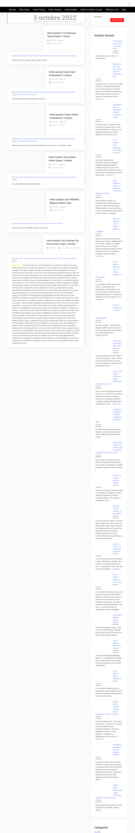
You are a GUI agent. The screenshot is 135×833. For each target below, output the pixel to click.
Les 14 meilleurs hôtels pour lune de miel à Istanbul (117, 579)
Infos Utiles (24, 9)
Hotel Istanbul (55, 9)
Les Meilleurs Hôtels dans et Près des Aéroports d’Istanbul (117, 750)
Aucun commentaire (55, 43)
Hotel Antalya (71, 9)
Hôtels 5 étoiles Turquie (91, 9)
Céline (62, 40)
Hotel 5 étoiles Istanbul (31, 56)
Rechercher (98, 17)
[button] (129, 3)
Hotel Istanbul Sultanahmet (47, 92)
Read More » (100, 99)
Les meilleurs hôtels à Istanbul (27, 94)
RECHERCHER (117, 20)
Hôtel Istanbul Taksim (45, 56)
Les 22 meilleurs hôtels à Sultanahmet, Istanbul (117, 676)
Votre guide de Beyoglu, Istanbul (117, 617)
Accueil (12, 9)
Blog (124, 9)
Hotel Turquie (39, 9)
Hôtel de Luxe (112, 9)
